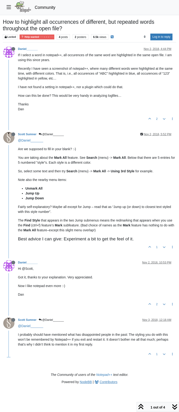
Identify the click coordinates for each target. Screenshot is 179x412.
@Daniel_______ (51, 134)
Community (45, 7)
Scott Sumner (27, 134)
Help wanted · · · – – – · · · (37, 36)
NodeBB (86, 382)
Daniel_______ (28, 49)
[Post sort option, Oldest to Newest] (144, 37)
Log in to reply (161, 36)
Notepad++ (104, 375)
